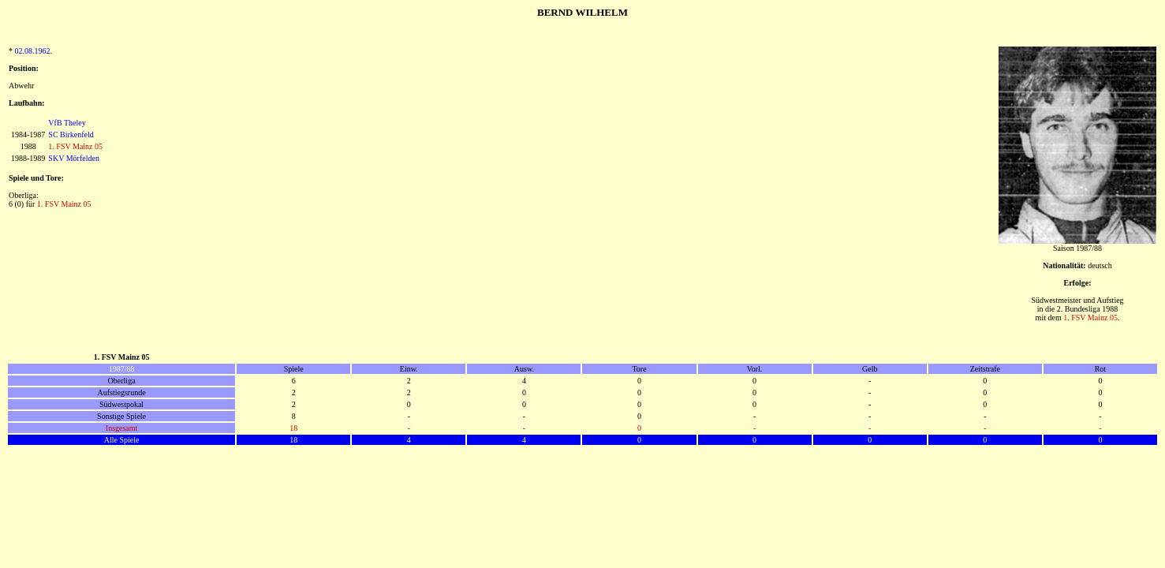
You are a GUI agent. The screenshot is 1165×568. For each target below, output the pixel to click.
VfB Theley (66, 122)
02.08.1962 (32, 51)
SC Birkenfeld (71, 134)
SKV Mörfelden (73, 158)
